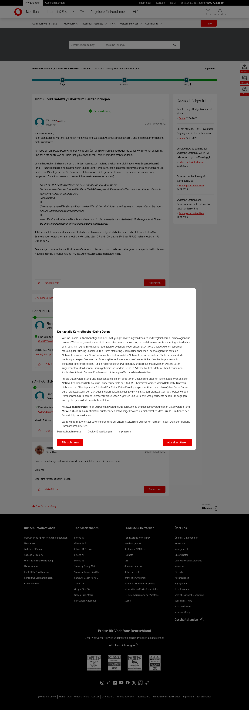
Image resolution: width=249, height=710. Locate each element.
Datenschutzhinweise (69, 431)
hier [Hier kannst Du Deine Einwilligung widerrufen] (112, 346)
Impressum (124, 431)
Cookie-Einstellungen (100, 431)
